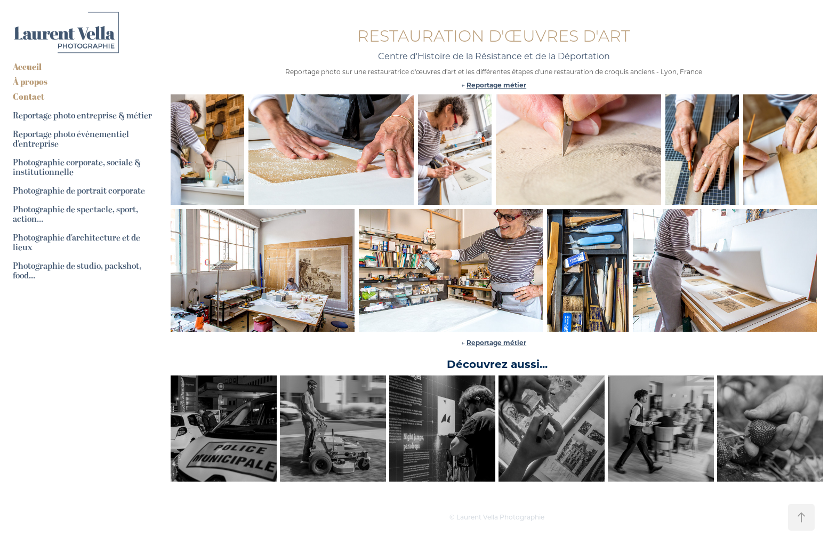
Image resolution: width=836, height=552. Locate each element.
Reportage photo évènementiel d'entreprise (71, 139)
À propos (30, 81)
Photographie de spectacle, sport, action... (75, 214)
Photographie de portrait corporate (79, 191)
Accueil (27, 67)
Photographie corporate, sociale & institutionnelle (77, 167)
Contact (28, 96)
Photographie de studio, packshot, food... (77, 271)
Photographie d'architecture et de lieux (76, 242)
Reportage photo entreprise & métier (82, 115)
